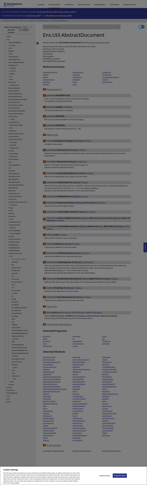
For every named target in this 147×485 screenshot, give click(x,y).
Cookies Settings (104, 477)
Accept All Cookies (120, 477)
